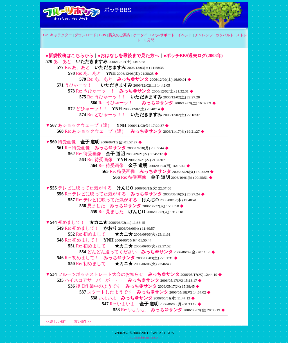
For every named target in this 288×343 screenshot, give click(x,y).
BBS (102, 35)
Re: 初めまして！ (82, 228)
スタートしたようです (109, 292)
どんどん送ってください (112, 251)
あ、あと (62, 61)
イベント (184, 35)
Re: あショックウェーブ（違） (95, 131)
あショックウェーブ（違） (85, 125)
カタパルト (224, 35)
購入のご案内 (119, 35)
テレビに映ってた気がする (85, 188)
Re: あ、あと (77, 67)
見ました (96, 205)
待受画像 (67, 141)
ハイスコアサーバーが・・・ (94, 280)
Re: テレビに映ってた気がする (95, 193)
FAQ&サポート (162, 35)
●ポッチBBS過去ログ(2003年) (193, 55)
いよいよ (107, 297)
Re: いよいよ (122, 303)
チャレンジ (204, 35)
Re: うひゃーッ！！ (95, 91)
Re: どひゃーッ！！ (106, 114)
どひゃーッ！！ (91, 108)
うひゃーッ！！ (80, 85)
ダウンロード (85, 35)
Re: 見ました (111, 211)
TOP (44, 35)
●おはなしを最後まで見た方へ (128, 55)
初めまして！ (71, 222)
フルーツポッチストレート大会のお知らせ (100, 274)
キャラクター (61, 35)
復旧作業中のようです (98, 286)
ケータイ (140, 35)
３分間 (148, 40)
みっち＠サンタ (132, 79)
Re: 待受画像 (77, 147)
